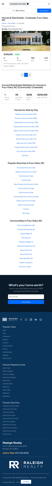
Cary (4, 333)
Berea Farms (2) (26, 250)
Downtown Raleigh (9, 377)
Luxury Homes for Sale (26, 188)
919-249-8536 (22, 453)
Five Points (6, 380)
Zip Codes (26, 213)
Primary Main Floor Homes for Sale (26, 197)
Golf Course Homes (9, 431)
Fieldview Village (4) (26, 242)
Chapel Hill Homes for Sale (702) (26, 147)
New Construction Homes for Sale (26, 184)
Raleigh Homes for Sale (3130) (26, 114)
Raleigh (5, 355)
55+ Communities (9, 421)
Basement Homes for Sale (26, 201)
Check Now (26, 302)
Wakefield (6, 396)
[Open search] (40, 4)
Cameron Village (8, 374)
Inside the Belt (7, 384)
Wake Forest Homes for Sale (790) (26, 131)
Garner (5, 349)
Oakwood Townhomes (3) (26, 246)
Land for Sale (26, 180)
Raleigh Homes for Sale (11, 406)
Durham (5, 343)
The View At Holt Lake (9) (26, 229)
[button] (3, 4)
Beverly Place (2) (26, 254)
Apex (4, 330)
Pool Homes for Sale (26, 192)
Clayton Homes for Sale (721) (26, 135)
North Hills (6, 390)
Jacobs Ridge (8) (26, 234)
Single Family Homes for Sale (26, 172)
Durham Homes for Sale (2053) (26, 118)
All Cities (26, 155)
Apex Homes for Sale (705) (26, 143)
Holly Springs (7, 352)
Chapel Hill (6, 336)
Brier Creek (6, 368)
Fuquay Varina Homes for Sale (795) (26, 126)
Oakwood (6, 393)
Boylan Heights (8, 371)
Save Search (44, 11)
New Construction (9, 415)
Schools (26, 209)
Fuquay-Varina (8, 346)
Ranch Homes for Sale (26, 205)
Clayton (5, 339)
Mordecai (6, 387)
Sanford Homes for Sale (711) (26, 139)
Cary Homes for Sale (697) (26, 151)
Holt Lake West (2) (26, 258)
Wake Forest (7, 358)
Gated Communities (10, 428)
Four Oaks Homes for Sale (26, 168)
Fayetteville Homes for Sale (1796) (26, 122)
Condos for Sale (8, 412)
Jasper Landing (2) (26, 262)
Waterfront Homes (9, 425)
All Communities (26, 267)
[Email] (26, 296)
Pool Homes (7, 434)
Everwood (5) (26, 238)
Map (26, 482)
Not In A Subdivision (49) (26, 225)
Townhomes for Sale (26, 176)
